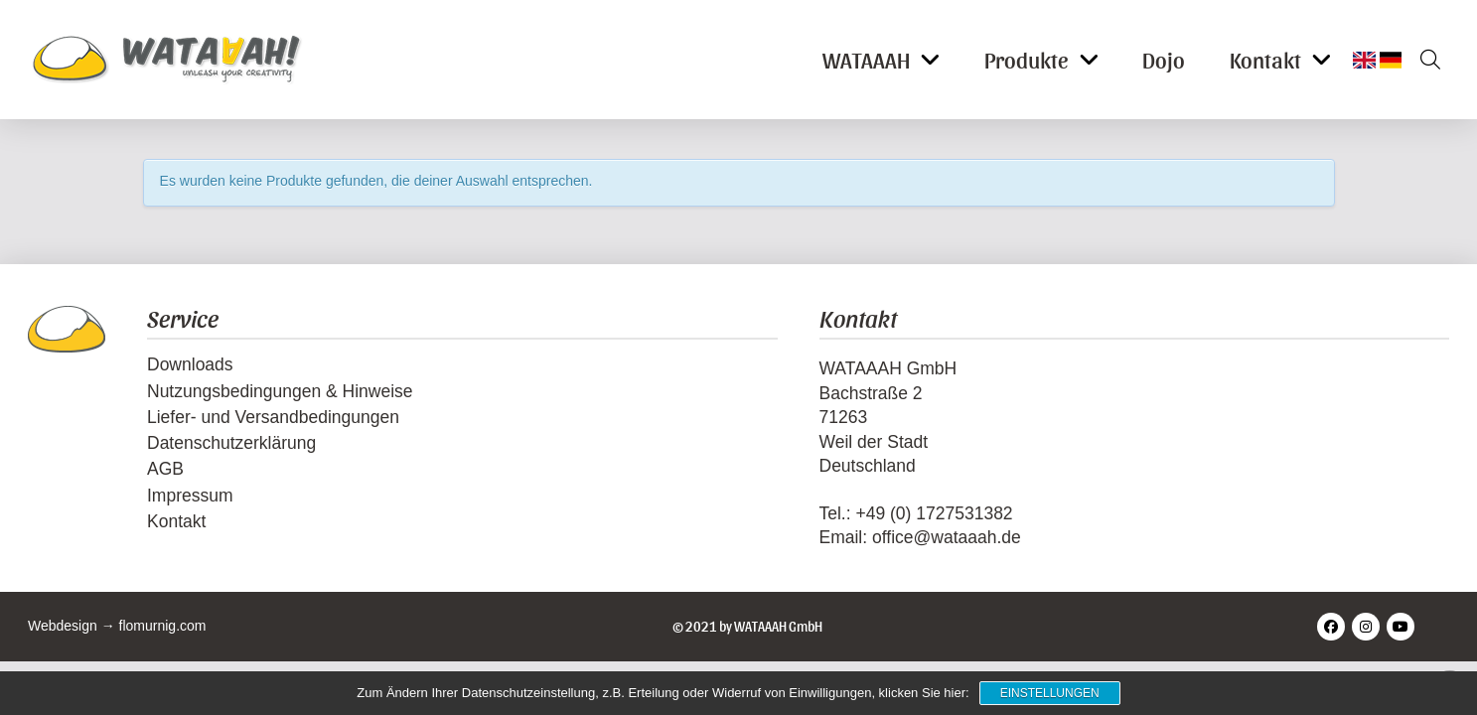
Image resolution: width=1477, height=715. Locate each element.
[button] (1423, 59)
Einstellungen (1050, 693)
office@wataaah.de (946, 537)
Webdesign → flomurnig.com (117, 626)
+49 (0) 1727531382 (933, 513)
